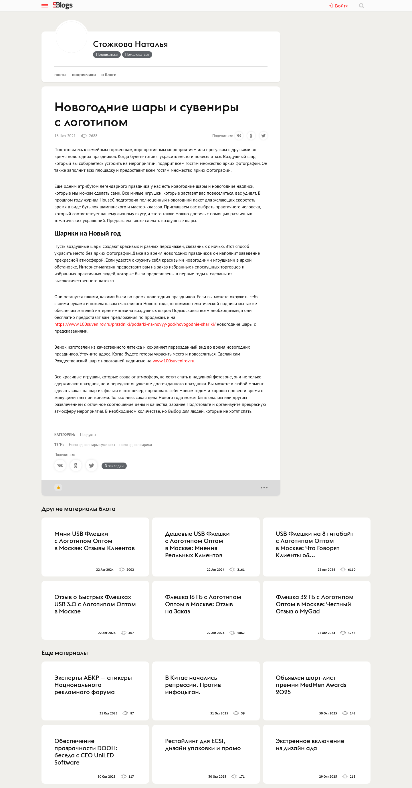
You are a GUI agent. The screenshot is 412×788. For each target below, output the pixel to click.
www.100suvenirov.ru (173, 361)
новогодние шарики (135, 444)
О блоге (108, 74)
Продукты (88, 434)
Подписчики (84, 74)
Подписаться (107, 54)
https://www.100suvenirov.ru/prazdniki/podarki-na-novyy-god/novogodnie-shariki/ (134, 324)
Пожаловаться (137, 54)
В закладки (114, 465)
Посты (60, 74)
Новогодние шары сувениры (92, 444)
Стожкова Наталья (130, 44)
